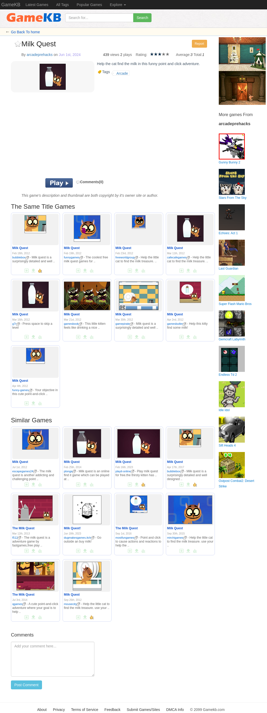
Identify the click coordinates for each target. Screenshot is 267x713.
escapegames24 (24, 471)
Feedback (112, 710)
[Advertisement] (72, 136)
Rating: (141, 55)
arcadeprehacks (40, 55)
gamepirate (124, 323)
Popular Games (89, 5)
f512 (16, 537)
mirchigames (177, 537)
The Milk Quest (23, 528)
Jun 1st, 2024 (70, 55)
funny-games (22, 390)
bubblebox (20, 257)
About (42, 710)
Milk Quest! (72, 528)
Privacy (59, 710)
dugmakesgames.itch (79, 537)
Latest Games (37, 5)
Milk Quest (20, 248)
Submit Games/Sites (143, 710)
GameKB (10, 4)
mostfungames (127, 537)
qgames (19, 604)
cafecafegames (178, 257)
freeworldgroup (127, 257)
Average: (183, 55)
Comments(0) (89, 182)
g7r (16, 323)
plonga (70, 471)
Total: (197, 55)
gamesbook (73, 323)
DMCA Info (175, 710)
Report (199, 44)
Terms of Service (84, 710)
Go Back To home (25, 32)
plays (127, 55)
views (114, 55)
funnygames (73, 257)
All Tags (62, 5)
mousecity (72, 604)
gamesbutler (176, 323)
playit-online (125, 471)
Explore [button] (118, 5)
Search (142, 18)
